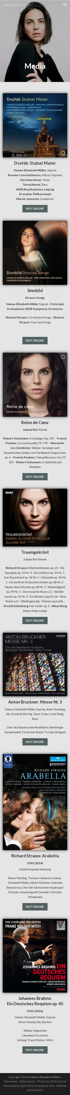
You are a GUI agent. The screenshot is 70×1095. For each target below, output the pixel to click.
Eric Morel (37, 1090)
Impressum (10, 1081)
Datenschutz (27, 1081)
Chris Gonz (57, 1081)
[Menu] (65, 4)
